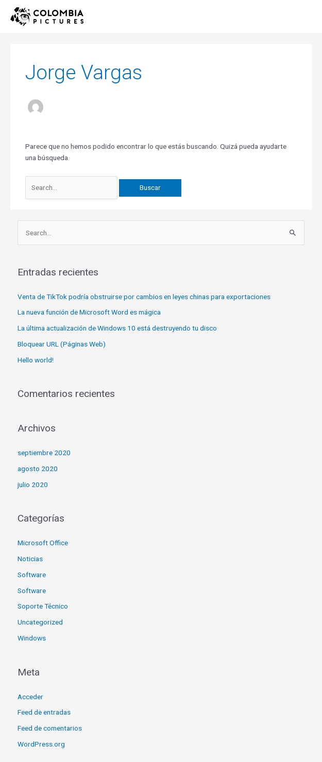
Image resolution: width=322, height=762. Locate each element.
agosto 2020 (38, 468)
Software (32, 574)
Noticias (30, 559)
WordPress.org (41, 744)
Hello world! (36, 360)
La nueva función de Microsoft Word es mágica (89, 312)
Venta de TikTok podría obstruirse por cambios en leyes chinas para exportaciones (144, 296)
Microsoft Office (43, 543)
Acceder (30, 696)
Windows (32, 638)
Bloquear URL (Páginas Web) (62, 344)
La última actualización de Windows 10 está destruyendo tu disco (117, 328)
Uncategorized (40, 622)
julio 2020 (33, 484)
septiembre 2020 (44, 452)
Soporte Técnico (43, 606)
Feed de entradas (44, 712)
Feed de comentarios (50, 728)
